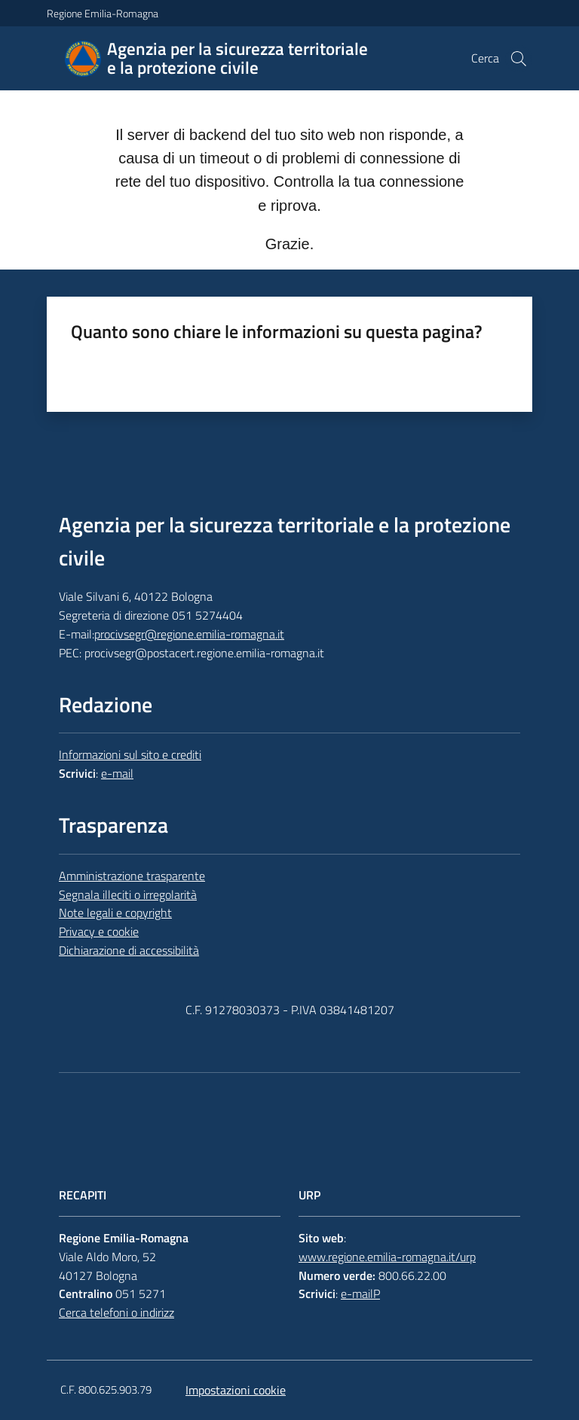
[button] (518, 58)
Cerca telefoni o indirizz (116, 1312)
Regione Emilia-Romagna (102, 13)
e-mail (117, 773)
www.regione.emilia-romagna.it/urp (387, 1257)
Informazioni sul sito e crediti (130, 754)
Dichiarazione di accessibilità (129, 950)
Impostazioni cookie (235, 1390)
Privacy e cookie (99, 931)
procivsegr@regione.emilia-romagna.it (189, 634)
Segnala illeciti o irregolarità (128, 894)
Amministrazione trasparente (132, 876)
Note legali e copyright (115, 912)
